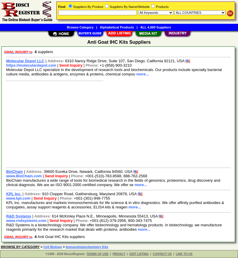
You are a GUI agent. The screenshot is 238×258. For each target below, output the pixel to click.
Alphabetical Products (117, 27)
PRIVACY (119, 254)
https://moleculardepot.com (31, 65)
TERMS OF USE (97, 254)
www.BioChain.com (24, 176)
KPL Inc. (13, 194)
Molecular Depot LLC (25, 61)
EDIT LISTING (139, 254)
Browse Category (80, 27)
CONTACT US (162, 254)
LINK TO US (184, 254)
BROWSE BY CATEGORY (20, 247)
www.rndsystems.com (26, 220)
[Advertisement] (117, 123)
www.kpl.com (18, 198)
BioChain (14, 171)
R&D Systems (18, 216)
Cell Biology (52, 247)
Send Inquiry (71, 65)
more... (142, 74)
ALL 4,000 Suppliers (155, 27)
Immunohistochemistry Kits (87, 247)
